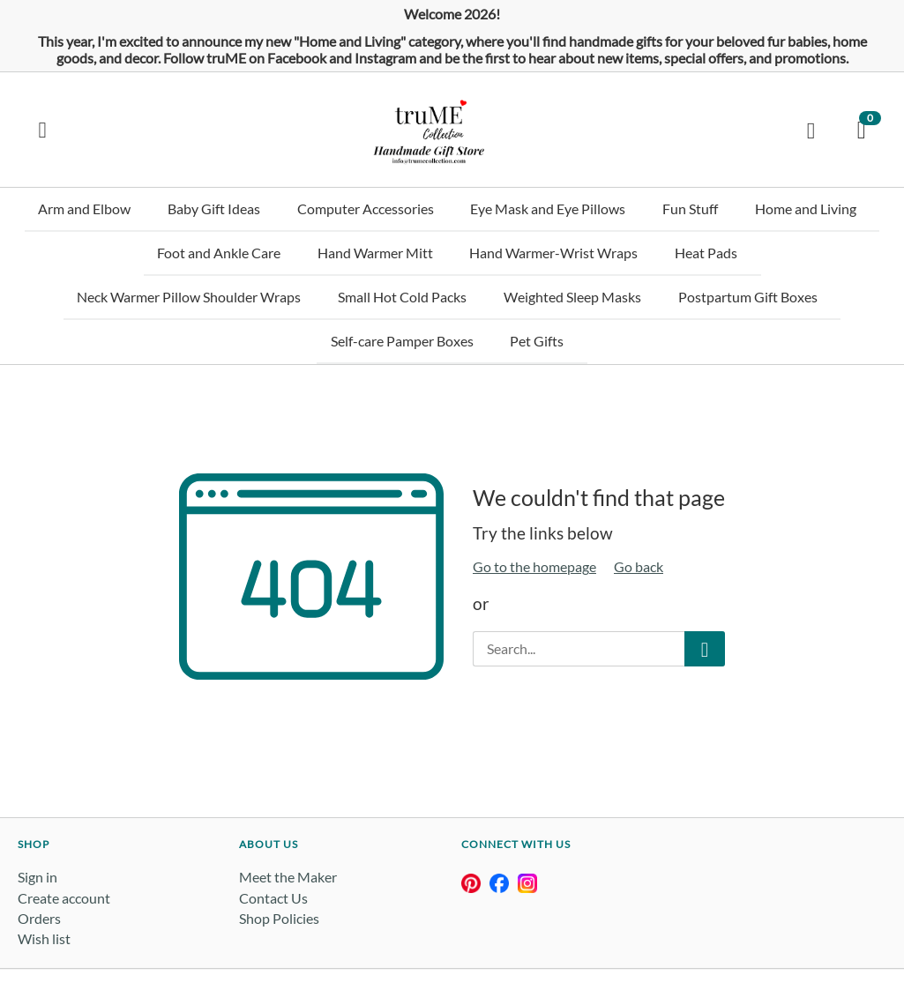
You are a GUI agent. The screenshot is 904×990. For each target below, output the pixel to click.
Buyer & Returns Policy (491, 942)
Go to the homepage (534, 514)
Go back (638, 514)
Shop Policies (279, 865)
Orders (39, 865)
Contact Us (273, 845)
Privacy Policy (388, 942)
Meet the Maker (288, 824)
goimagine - (213, 942)
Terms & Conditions (293, 942)
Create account (64, 845)
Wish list (44, 886)
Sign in (37, 824)
